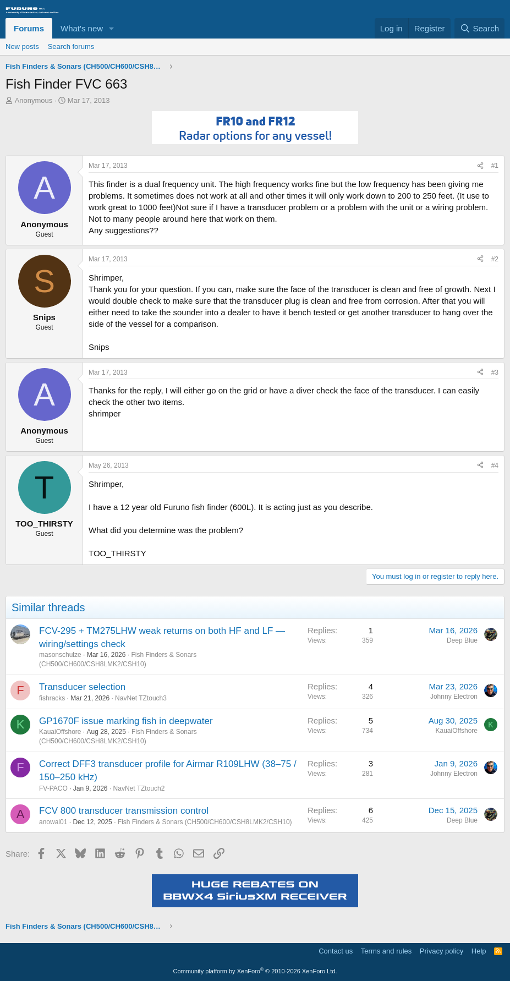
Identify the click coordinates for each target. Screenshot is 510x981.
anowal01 (53, 822)
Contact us (336, 951)
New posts (22, 46)
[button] (111, 28)
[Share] (480, 166)
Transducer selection (82, 687)
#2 (494, 259)
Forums (29, 28)
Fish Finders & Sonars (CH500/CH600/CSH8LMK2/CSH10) (205, 822)
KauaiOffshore (60, 732)
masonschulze (60, 655)
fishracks (52, 698)
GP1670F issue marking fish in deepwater (126, 721)
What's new (82, 28)
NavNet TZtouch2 (139, 788)
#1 (494, 165)
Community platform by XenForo (255, 971)
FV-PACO (53, 788)
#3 (494, 372)
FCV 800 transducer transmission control (124, 810)
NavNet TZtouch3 (141, 698)
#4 (494, 465)
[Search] (479, 28)
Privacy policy (441, 951)
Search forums (71, 46)
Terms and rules (386, 951)
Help (478, 951)
